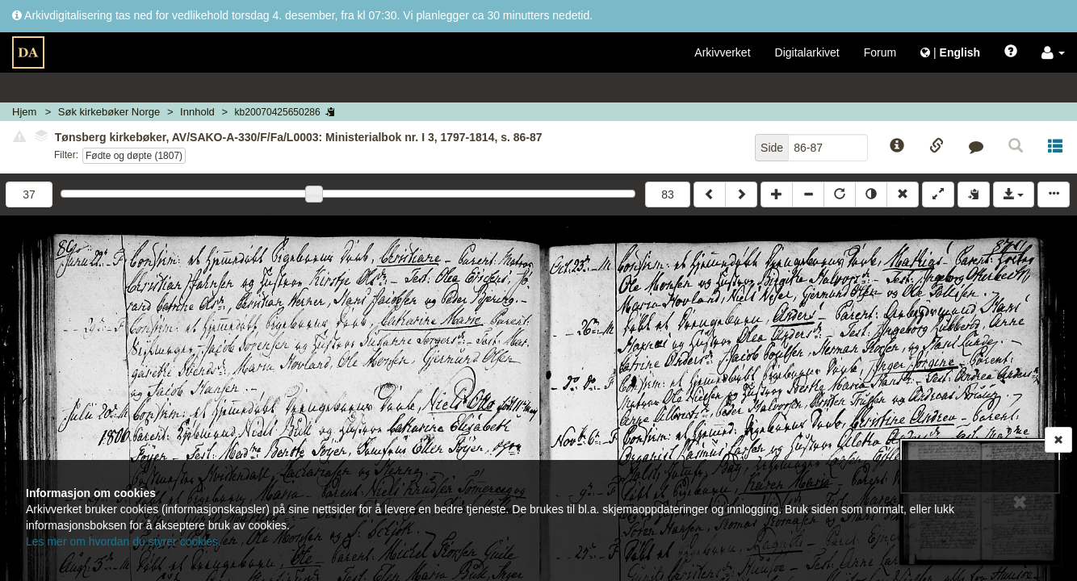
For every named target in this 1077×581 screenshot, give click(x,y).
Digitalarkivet (807, 52)
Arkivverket (722, 52)
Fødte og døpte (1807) (134, 155)
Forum (880, 52)
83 (667, 194)
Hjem (24, 112)
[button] (1053, 52)
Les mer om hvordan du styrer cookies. (123, 541)
